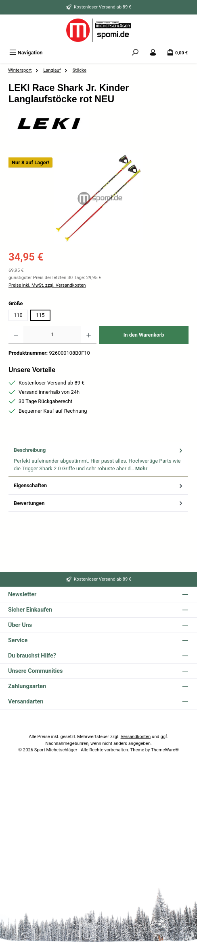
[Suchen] (135, 52)
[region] (98, 198)
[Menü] (26, 52)
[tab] (98, 459)
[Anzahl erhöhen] (88, 335)
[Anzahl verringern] (15, 335)
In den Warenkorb (144, 335)
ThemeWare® (165, 750)
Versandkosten (136, 736)
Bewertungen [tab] (99, 503)
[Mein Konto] (153, 52)
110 (18, 315)
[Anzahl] (52, 335)
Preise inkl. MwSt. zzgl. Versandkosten (47, 285)
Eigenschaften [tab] (99, 485)
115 (40, 315)
